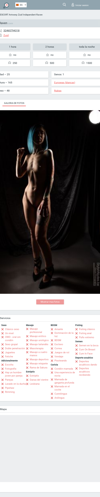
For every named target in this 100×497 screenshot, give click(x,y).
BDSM (57, 340)
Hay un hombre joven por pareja (13, 374)
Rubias (57, 90)
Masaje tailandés (39, 344)
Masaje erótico (38, 336)
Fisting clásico (87, 329)
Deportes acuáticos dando (88, 363)
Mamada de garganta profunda (64, 381)
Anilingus (59, 397)
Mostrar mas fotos (50, 301)
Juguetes (10, 352)
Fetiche (9, 356)
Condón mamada (63, 368)
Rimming (10, 392)
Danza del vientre (39, 379)
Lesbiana (35, 383)
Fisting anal (85, 333)
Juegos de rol (61, 352)
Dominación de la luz (63, 334)
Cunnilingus (60, 393)
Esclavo (58, 344)
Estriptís (34, 375)
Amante (58, 329)
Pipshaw (9, 387)
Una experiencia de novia (64, 374)
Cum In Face (86, 353)
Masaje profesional (36, 330)
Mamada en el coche (62, 388)
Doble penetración (15, 348)
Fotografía (10, 368)
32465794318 (11, 30)
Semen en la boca (88, 345)
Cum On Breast (87, 349)
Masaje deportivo (39, 359)
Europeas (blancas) (64, 82)
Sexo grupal (11, 344)
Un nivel (9, 333)
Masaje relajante (39, 363)
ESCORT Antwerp (8, 14)
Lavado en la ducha (15, 383)
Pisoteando (60, 360)
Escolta (9, 364)
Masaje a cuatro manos (38, 354)
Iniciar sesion (80, 5)
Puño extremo (86, 337)
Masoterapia (36, 348)
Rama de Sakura (38, 367)
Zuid (20, 14)
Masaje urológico (39, 340)
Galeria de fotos (14, 103)
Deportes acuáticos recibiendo (84, 371)
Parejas (9, 379)
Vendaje (58, 356)
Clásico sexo (12, 329)
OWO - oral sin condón (12, 339)
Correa (58, 348)
